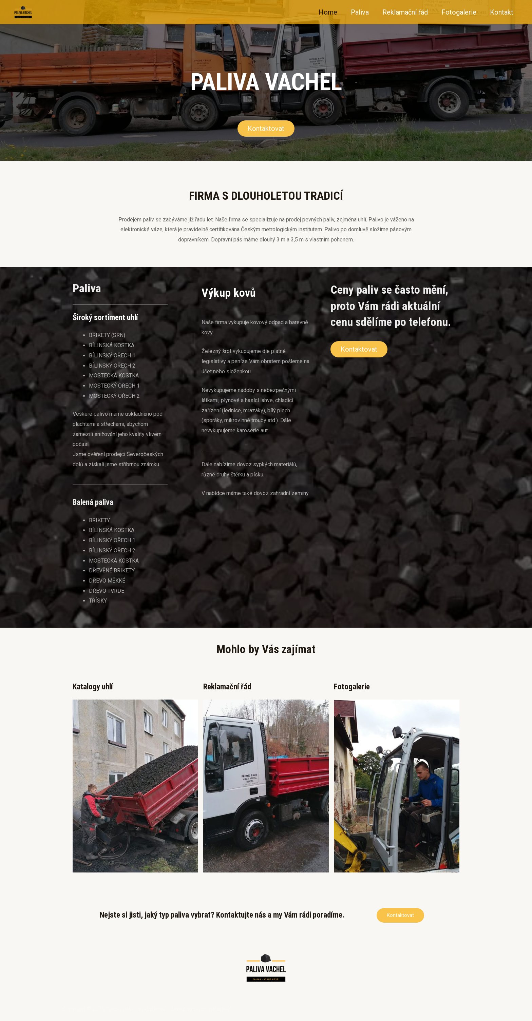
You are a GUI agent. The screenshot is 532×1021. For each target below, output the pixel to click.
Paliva (360, 12)
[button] (266, 128)
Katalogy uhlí (93, 686)
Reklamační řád (405, 12)
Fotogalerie (458, 12)
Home (328, 12)
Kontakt (501, 12)
